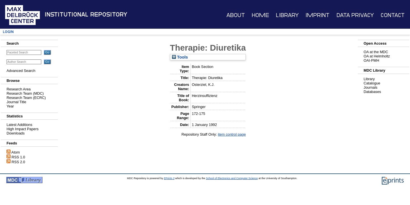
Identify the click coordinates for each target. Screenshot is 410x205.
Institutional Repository (86, 14)
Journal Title (16, 102)
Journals (370, 87)
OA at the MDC (376, 52)
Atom (15, 152)
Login (8, 32)
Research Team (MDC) (25, 93)
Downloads (15, 133)
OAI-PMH (371, 60)
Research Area (19, 89)
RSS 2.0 (18, 162)
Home (260, 15)
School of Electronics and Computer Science (232, 178)
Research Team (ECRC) (26, 98)
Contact (393, 15)
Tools (180, 57)
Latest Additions (19, 125)
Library (287, 15)
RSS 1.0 (18, 157)
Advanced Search (21, 71)
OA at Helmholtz (377, 56)
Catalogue (372, 83)
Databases (372, 92)
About (235, 15)
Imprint (317, 15)
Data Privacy (355, 15)
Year (10, 106)
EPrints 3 (169, 178)
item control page (232, 134)
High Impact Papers (22, 129)
